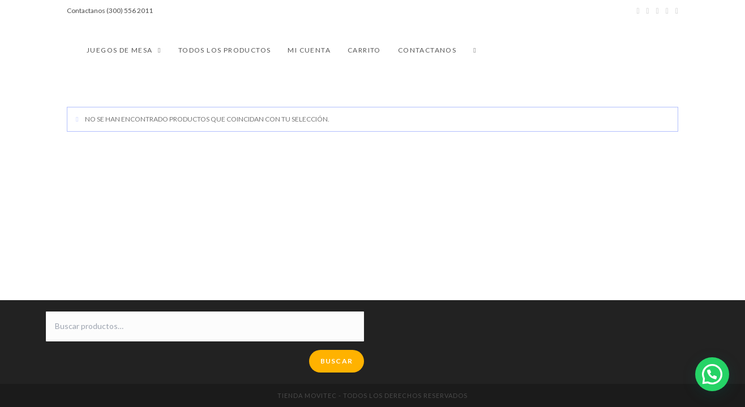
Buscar (336, 361)
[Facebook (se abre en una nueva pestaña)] (648, 10)
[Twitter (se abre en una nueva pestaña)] (638, 10)
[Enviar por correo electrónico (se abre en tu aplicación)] (675, 10)
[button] (712, 374)
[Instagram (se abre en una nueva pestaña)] (657, 10)
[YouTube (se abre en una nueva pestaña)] (667, 10)
